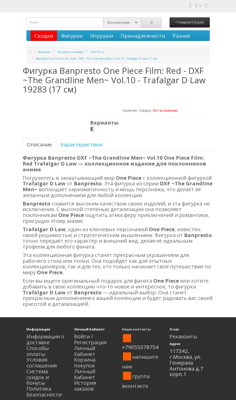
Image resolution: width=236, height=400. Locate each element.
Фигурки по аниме (70, 52)
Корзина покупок (84, 362)
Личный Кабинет (84, 350)
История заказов (85, 385)
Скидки (43, 35)
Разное (181, 35)
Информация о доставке (45, 339)
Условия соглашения (41, 362)
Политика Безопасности (44, 391)
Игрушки (101, 35)
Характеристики (81, 144)
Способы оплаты (37, 350)
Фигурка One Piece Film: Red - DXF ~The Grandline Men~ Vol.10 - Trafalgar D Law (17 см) (96, 58)
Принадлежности (143, 35)
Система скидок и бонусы (37, 377)
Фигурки (71, 35)
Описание (39, 144)
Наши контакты (136, 329)
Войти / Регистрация (90, 339)
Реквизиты (183, 336)
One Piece (97, 52)
